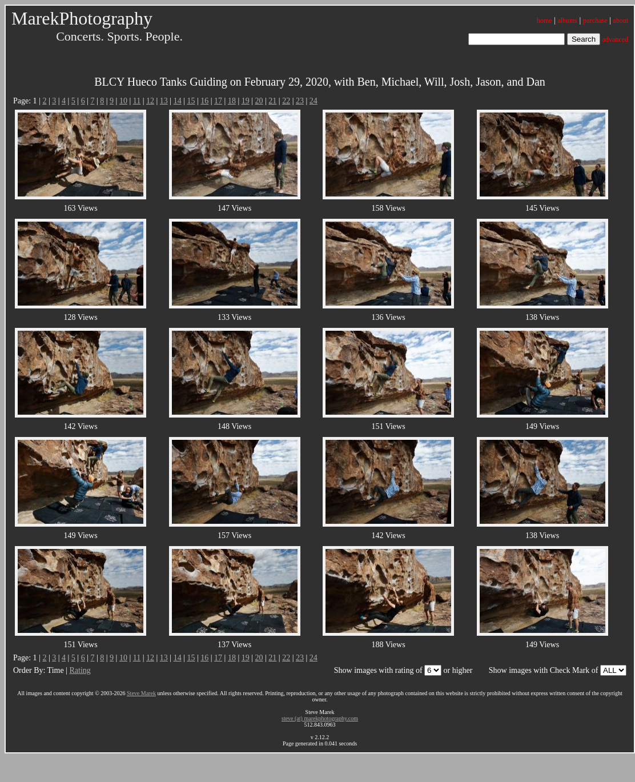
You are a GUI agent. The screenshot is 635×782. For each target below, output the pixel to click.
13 (164, 101)
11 (136, 101)
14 (178, 101)
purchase (595, 21)
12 (150, 101)
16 (204, 101)
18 (232, 101)
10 (123, 101)
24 (314, 101)
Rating (79, 670)
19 (246, 101)
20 (259, 101)
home (544, 21)
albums (567, 21)
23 (300, 101)
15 (191, 101)
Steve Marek (141, 693)
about (620, 21)
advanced (615, 39)
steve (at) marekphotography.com (320, 718)
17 (218, 101)
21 (272, 101)
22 (286, 101)
